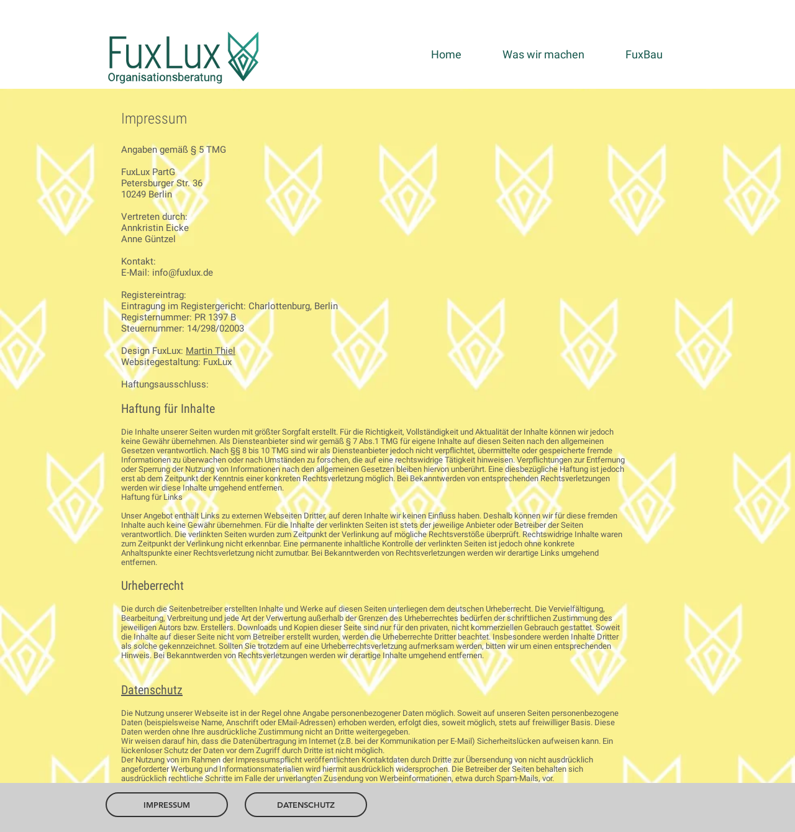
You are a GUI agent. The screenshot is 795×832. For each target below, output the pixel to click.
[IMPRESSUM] (167, 804)
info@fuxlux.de (182, 272)
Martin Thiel (210, 350)
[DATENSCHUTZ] (306, 804)
